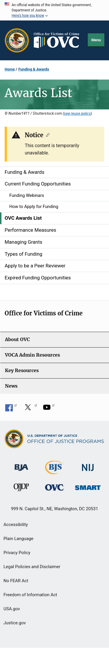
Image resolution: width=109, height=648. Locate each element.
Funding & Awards (33, 69)
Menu (96, 40)
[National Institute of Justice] (88, 465)
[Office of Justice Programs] (17, 40)
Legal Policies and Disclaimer (31, 566)
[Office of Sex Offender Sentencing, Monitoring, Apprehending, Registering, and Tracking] (88, 486)
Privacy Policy (16, 552)
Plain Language (18, 538)
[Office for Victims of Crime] (54, 487)
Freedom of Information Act (30, 594)
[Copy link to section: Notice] (46, 134)
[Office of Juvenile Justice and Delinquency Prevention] (21, 488)
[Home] (58, 40)
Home (10, 69)
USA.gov (11, 608)
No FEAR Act (15, 580)
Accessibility (15, 524)
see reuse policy (77, 113)
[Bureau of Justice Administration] (21, 464)
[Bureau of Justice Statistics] (54, 472)
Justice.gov (14, 622)
